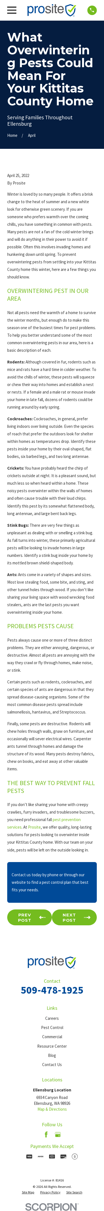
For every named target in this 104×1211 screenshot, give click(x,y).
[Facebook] (46, 1134)
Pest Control (52, 1027)
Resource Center (52, 1046)
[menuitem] (28, 1192)
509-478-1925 (52, 989)
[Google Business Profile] (58, 1134)
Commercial (52, 1036)
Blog (52, 1055)
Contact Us (52, 1064)
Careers (52, 1018)
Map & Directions (52, 1109)
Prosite (34, 827)
